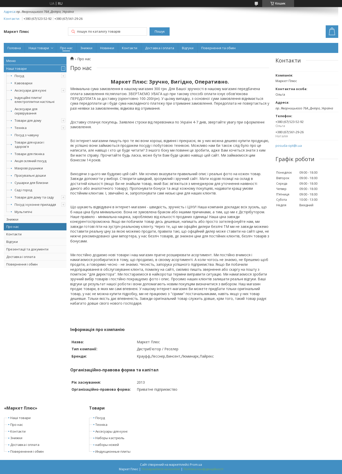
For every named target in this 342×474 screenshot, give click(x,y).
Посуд (19, 76)
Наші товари (39, 48)
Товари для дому (28, 120)
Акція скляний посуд (30, 161)
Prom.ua (196, 464)
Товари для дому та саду (34, 197)
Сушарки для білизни (31, 182)
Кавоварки (23, 83)
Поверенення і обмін (27, 451)
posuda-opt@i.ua (289, 146)
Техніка (21, 127)
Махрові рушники (29, 168)
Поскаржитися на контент (161, 469)
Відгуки (187, 48)
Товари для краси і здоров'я (29, 144)
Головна (14, 48)
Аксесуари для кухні (30, 90)
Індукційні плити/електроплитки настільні (34, 99)
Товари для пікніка (29, 154)
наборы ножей (107, 444)
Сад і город (23, 190)
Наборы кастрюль (109, 438)
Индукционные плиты (112, 451)
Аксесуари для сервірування (26, 111)
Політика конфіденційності (203, 469)
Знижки (86, 48)
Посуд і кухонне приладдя (35, 204)
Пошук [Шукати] (160, 31)
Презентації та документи (27, 249)
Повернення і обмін (22, 264)
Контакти (129, 48)
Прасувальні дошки (30, 175)
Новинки (107, 48)
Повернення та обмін (218, 48)
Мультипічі (23, 212)
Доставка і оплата (159, 48)
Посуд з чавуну (27, 135)
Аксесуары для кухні (111, 431)
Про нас (66, 48)
